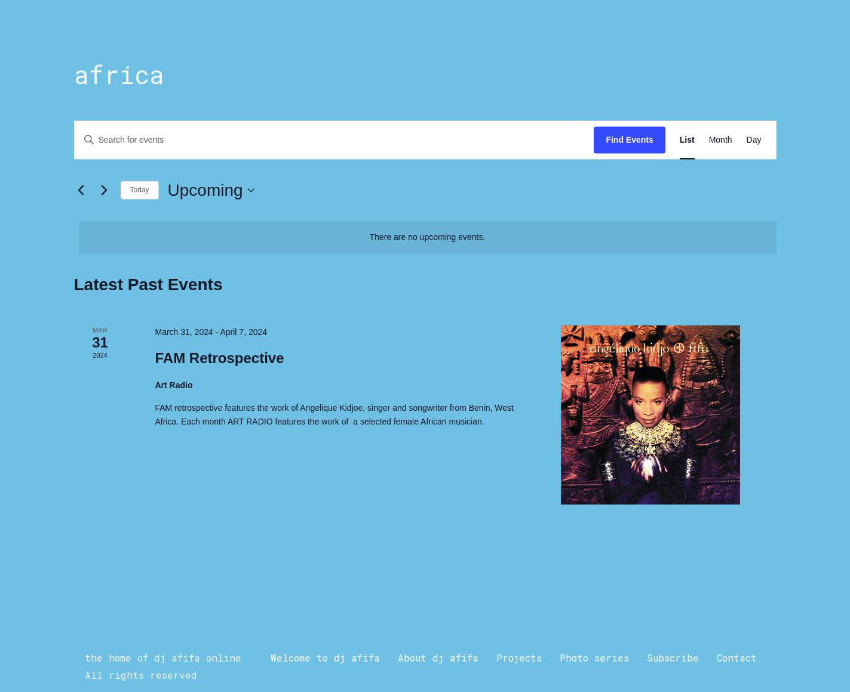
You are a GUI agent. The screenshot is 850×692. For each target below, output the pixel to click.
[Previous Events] (81, 190)
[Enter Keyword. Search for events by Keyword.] (334, 140)
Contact (737, 657)
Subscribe (673, 657)
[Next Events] (104, 190)
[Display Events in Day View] (754, 140)
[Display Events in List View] (687, 140)
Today (139, 190)
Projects (519, 657)
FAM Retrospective (219, 358)
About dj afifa (438, 657)
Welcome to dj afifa (325, 657)
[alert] (428, 237)
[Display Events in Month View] (720, 140)
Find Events (629, 139)
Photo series (594, 657)
